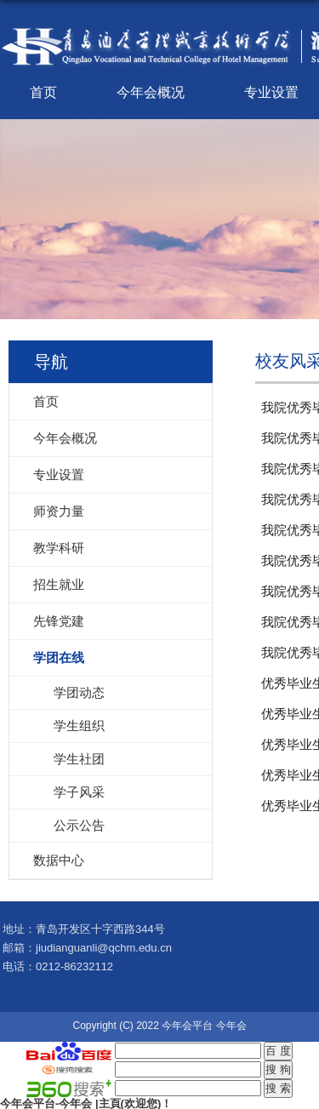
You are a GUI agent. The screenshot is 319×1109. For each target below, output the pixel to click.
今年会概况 (151, 92)
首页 (43, 92)
